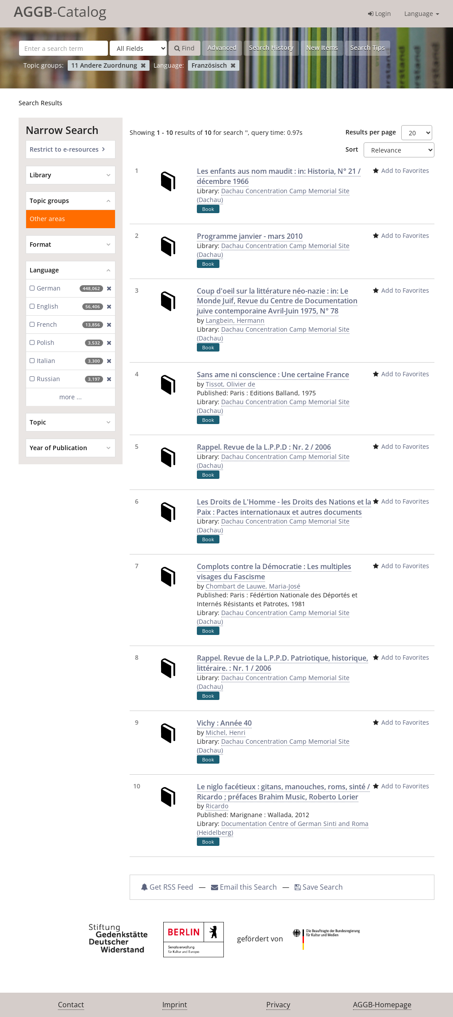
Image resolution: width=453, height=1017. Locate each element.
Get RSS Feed (167, 887)
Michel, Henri (226, 732)
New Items (322, 47)
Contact (71, 1004)
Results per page (371, 132)
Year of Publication (58, 448)
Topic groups (49, 200)
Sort (352, 149)
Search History (271, 47)
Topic (38, 422)
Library (40, 175)
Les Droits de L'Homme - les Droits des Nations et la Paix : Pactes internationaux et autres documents (284, 507)
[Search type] (138, 48)
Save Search (319, 887)
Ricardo (217, 806)
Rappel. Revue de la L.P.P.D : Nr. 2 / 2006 (264, 447)
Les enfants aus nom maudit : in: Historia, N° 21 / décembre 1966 (279, 176)
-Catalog (60, 11)
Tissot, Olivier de (230, 384)
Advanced (222, 47)
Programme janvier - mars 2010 (250, 236)
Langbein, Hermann (235, 320)
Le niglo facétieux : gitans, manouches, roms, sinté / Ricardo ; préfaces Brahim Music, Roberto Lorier (283, 792)
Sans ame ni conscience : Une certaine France (273, 374)
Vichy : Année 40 (224, 723)
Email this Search (245, 887)
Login (379, 13)
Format (40, 244)
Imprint (174, 1004)
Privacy (278, 1004)
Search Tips (367, 47)
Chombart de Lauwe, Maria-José (253, 586)
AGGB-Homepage (382, 1004)
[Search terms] (63, 48)
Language (421, 13)
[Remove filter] (143, 65)
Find (184, 48)
